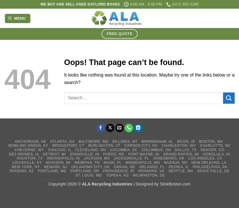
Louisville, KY (27, 163)
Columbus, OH (156, 150)
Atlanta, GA (62, 142)
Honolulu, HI (216, 154)
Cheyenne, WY (29, 150)
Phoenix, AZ (22, 171)
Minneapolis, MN (142, 163)
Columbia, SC (124, 150)
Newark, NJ (55, 167)
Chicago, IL (59, 150)
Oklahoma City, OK (90, 167)
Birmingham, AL (157, 142)
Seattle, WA (180, 171)
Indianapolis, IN (63, 158)
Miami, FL (113, 163)
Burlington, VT (104, 146)
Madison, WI (58, 163)
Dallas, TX (186, 150)
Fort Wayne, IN (143, 154)
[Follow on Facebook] (101, 128)
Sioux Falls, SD (213, 171)
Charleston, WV (179, 146)
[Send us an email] (119, 128)
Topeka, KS (117, 175)
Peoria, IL (179, 167)
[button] (17, 18)
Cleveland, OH (90, 150)
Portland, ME (52, 171)
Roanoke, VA (151, 171)
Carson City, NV (141, 146)
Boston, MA (211, 142)
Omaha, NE (124, 167)
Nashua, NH (176, 163)
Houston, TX (30, 158)
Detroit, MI (54, 154)
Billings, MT (125, 142)
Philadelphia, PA (210, 167)
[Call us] (129, 128)
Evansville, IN (84, 154)
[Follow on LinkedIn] (138, 128)
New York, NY (26, 167)
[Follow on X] (110, 128)
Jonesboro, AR (168, 158)
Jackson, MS (97, 158)
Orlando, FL (152, 167)
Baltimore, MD (94, 142)
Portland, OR (84, 171)
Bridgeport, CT (68, 146)
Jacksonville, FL (131, 158)
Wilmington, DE (149, 175)
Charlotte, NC (215, 146)
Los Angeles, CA (205, 158)
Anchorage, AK (30, 142)
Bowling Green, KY (28, 146)
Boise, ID (186, 142)
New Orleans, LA (208, 163)
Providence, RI (118, 171)
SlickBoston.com (175, 184)
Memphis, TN (87, 163)
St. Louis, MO (88, 175)
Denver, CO (212, 150)
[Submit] (229, 98)
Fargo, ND (113, 154)
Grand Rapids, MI (181, 154)
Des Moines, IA (24, 154)
